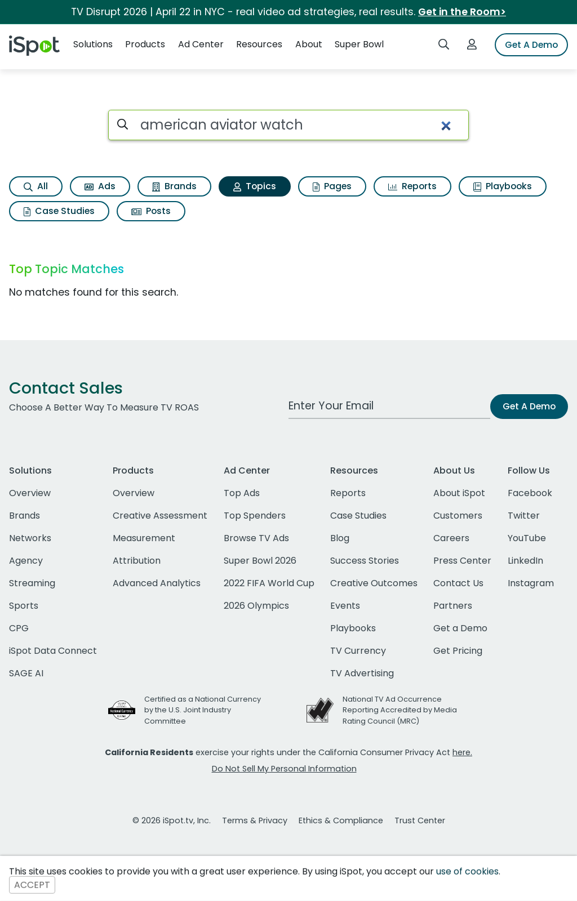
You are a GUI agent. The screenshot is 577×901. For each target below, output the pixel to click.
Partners (452, 605)
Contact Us (458, 583)
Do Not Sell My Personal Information (284, 768)
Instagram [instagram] (531, 583)
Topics (254, 186)
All (36, 186)
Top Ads (242, 493)
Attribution (137, 560)
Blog (339, 538)
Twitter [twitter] (524, 515)
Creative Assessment (160, 515)
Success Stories (364, 560)
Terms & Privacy (254, 820)
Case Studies (59, 210)
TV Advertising (362, 673)
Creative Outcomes (374, 583)
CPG (19, 628)
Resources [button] (259, 44)
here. (462, 752)
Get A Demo (531, 44)
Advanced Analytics (157, 583)
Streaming (32, 583)
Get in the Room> (462, 12)
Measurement (144, 538)
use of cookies (467, 871)
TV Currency (358, 650)
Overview (30, 493)
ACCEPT (32, 884)
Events (345, 605)
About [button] (308, 44)
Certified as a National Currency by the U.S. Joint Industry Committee (202, 709)
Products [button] (145, 44)
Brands (174, 186)
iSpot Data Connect (53, 650)
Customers (457, 515)
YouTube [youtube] (527, 538)
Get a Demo (460, 628)
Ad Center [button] (201, 44)
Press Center (462, 560)
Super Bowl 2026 (260, 560)
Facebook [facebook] (530, 493)
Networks (30, 538)
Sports (23, 605)
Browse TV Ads (256, 538)
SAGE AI (26, 673)
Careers (451, 538)
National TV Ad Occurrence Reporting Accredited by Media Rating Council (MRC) (400, 709)
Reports (412, 186)
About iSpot (459, 493)
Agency (26, 560)
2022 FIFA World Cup (269, 583)
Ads (100, 186)
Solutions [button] (93, 44)
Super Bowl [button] (359, 44)
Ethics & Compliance (341, 820)
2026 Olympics (256, 605)
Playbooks (502, 186)
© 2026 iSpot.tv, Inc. (171, 820)
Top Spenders (255, 515)
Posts (151, 210)
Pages (332, 186)
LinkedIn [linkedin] (525, 560)
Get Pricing (457, 650)
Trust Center (419, 820)
